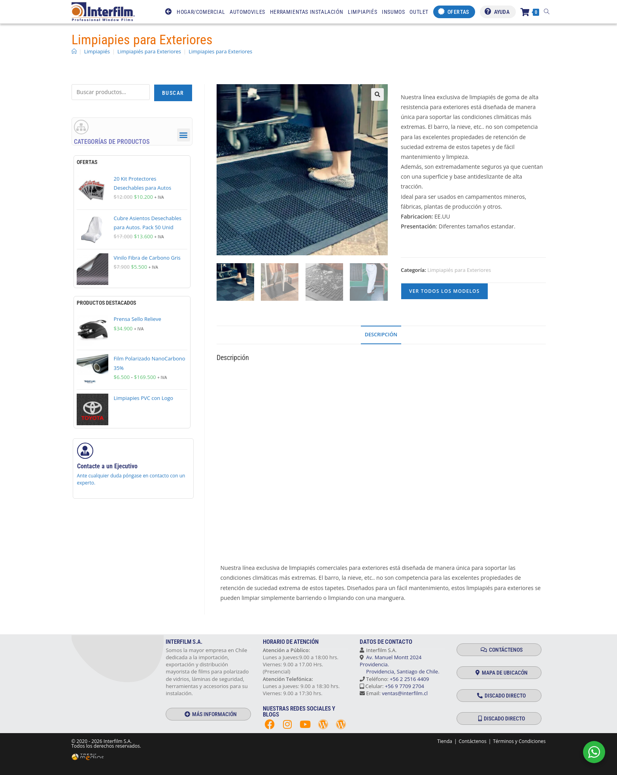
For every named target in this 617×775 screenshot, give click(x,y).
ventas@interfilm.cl (405, 693)
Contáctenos (472, 741)
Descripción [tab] (381, 334)
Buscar (173, 93)
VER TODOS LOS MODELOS (444, 291)
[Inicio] (74, 51)
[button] (377, 94)
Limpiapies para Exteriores (220, 51)
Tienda (444, 741)
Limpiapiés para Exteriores (459, 269)
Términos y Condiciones (519, 741)
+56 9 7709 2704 (404, 686)
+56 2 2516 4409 (409, 679)
